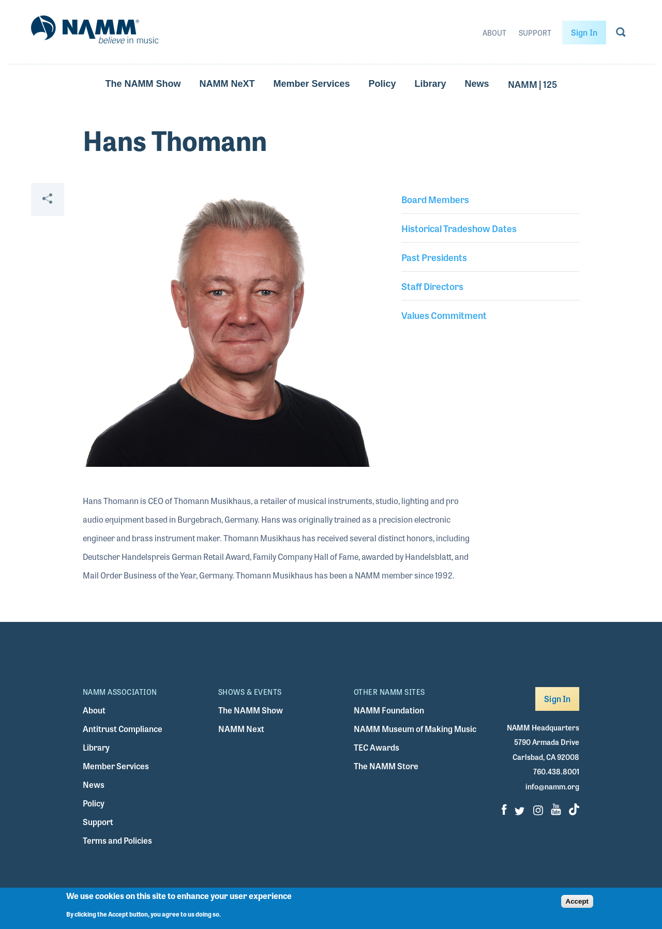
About (494, 32)
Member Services (311, 84)
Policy (382, 84)
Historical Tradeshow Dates (459, 228)
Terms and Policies (117, 840)
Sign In (584, 32)
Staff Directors (432, 286)
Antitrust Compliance (122, 729)
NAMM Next (241, 729)
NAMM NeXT (226, 84)
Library (430, 84)
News (477, 84)
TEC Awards (376, 747)
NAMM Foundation (389, 710)
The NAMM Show (142, 84)
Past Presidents (434, 257)
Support (535, 32)
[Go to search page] (621, 34)
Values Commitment (444, 315)
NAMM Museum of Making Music (415, 729)
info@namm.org (552, 786)
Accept (577, 901)
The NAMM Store (386, 766)
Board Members (435, 199)
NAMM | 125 (532, 83)
